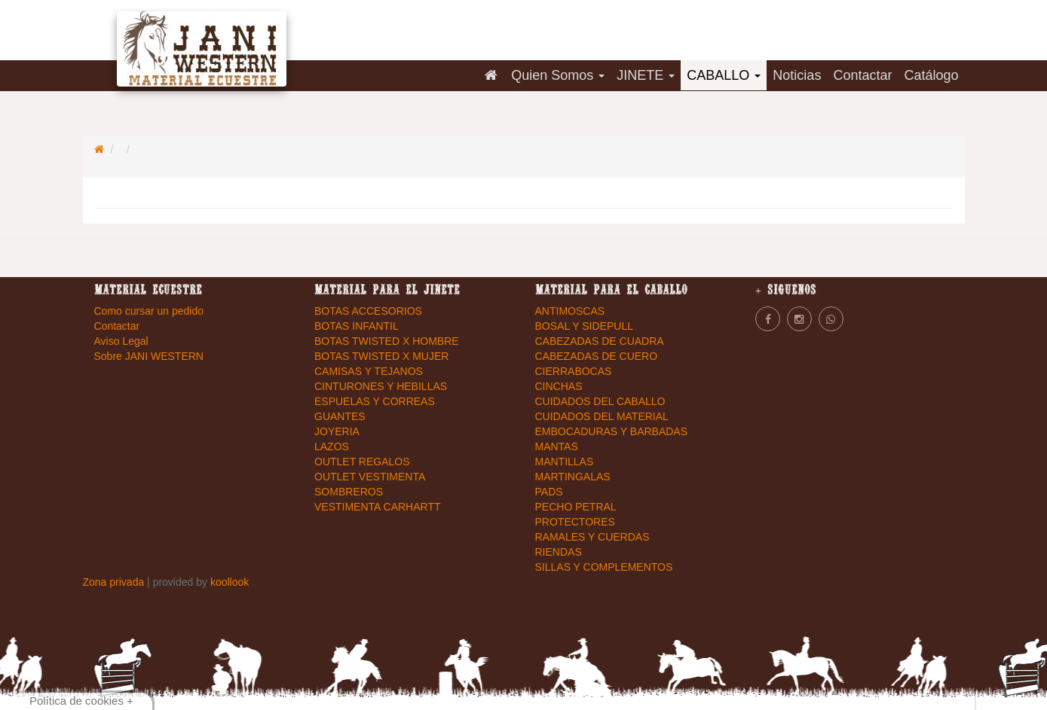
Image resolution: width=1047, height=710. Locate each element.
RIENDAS (558, 552)
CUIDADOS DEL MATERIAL (602, 416)
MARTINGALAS (573, 477)
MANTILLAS (564, 462)
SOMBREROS (348, 492)
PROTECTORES (575, 522)
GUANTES (340, 416)
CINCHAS (559, 386)
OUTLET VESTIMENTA (369, 477)
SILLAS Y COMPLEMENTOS (604, 567)
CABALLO (724, 75)
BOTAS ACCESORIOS (368, 311)
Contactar (862, 75)
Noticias (797, 75)
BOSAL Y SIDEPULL (584, 326)
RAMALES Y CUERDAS (592, 537)
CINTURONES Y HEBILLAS (380, 386)
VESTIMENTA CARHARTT (377, 507)
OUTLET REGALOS (362, 462)
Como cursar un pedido (149, 311)
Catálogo (931, 75)
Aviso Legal (121, 341)
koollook (229, 582)
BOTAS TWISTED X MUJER (381, 356)
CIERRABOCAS (573, 371)
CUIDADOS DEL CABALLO (600, 401)
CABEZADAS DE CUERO (596, 356)
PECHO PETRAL (576, 507)
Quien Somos (558, 75)
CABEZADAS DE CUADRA (599, 341)
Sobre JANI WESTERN (149, 356)
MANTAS (556, 446)
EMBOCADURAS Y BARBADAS (611, 431)
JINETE (646, 75)
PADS (549, 492)
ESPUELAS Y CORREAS (374, 401)
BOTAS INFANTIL (356, 326)
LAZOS (331, 446)
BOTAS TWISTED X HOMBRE (386, 341)
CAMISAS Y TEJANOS (368, 371)
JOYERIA (337, 431)
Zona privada (115, 582)
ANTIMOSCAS (570, 311)
